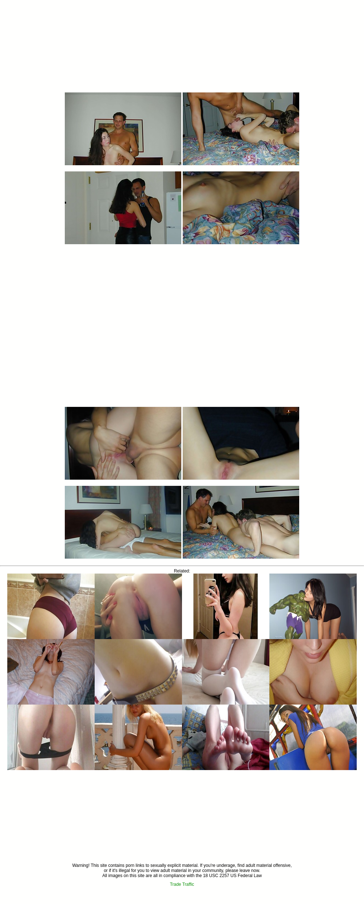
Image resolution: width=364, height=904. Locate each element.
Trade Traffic (182, 884)
